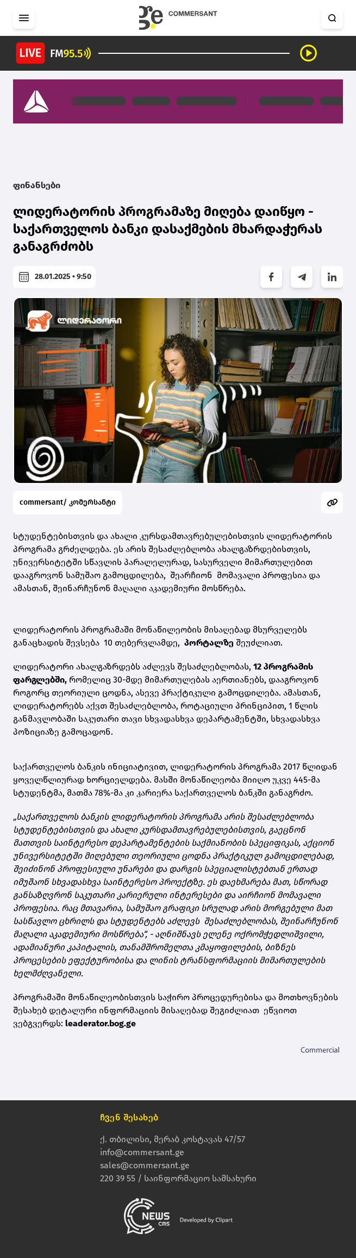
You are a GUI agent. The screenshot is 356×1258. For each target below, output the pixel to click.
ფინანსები (36, 185)
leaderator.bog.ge (100, 1023)
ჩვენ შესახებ (129, 1117)
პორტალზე (209, 642)
